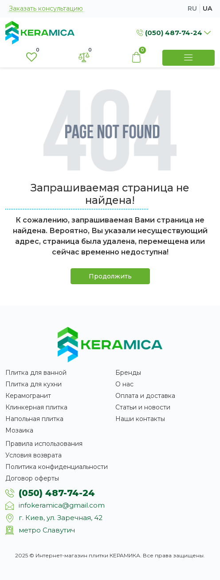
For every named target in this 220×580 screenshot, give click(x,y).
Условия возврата (33, 455)
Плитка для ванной (36, 373)
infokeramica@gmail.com (62, 505)
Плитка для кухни (33, 384)
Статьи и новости (142, 407)
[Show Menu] (188, 58)
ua (207, 8)
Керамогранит (28, 396)
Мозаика (19, 430)
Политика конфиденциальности (56, 467)
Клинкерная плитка (36, 407)
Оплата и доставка (145, 396)
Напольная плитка (34, 419)
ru (192, 8)
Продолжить (110, 276)
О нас (124, 384)
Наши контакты (140, 419)
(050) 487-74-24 (57, 493)
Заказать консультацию (46, 8)
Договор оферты (32, 478)
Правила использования (43, 444)
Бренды (128, 373)
